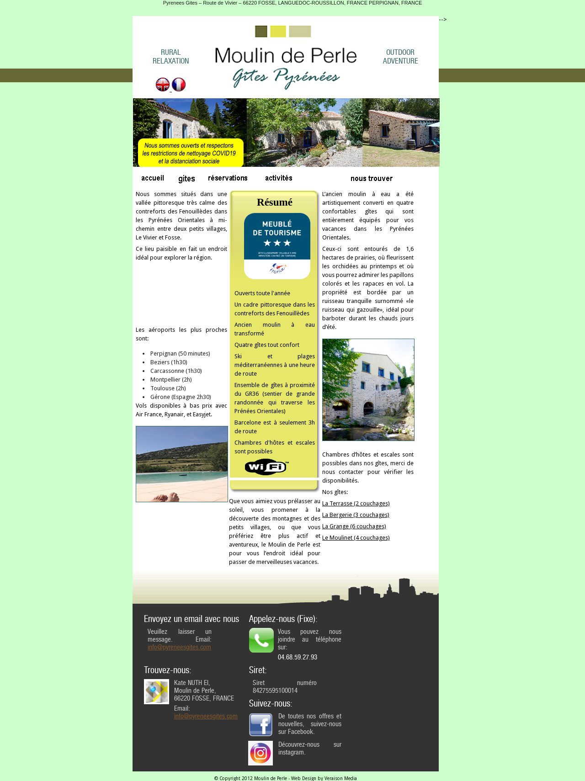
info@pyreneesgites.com (179, 647)
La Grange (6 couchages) (354, 526)
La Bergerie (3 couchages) (355, 514)
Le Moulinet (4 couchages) (356, 537)
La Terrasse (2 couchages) (356, 503)
